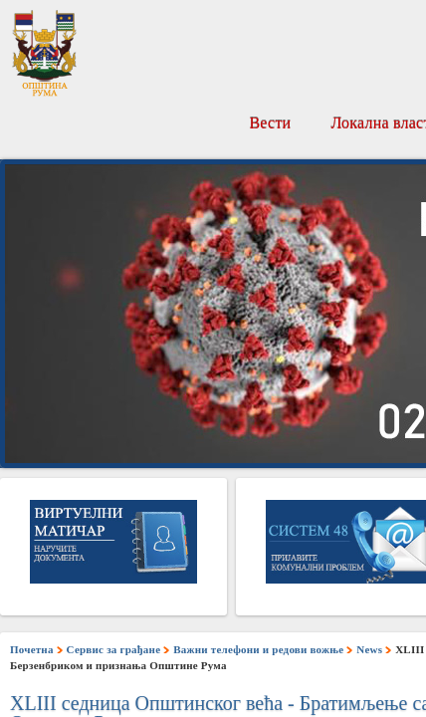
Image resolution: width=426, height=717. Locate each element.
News (369, 649)
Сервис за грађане (114, 649)
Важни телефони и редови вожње (258, 649)
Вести (270, 123)
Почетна (32, 649)
